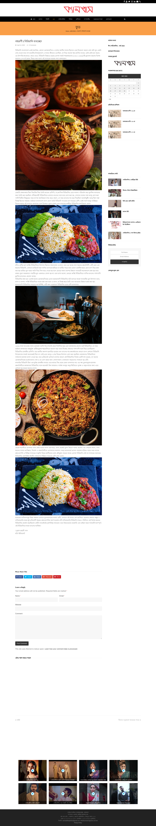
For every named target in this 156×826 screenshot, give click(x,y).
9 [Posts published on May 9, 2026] (110, 88)
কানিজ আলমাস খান (83, 814)
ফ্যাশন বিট (125, 211)
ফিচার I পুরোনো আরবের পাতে (129, 720)
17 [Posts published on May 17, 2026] (115, 91)
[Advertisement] (58, 551)
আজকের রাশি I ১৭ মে (129, 132)
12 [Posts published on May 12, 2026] (124, 88)
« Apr (110, 99)
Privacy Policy (78, 822)
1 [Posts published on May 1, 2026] (138, 83)
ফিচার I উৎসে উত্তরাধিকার (130, 190)
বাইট (17, 720)
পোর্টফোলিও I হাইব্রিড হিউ (130, 179)
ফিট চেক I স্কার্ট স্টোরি (128, 201)
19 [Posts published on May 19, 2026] (124, 91)
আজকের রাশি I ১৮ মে (129, 121)
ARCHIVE (73, 31)
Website (18, 605)
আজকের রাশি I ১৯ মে (129, 111)
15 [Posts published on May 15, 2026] (138, 88)
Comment (18, 613)
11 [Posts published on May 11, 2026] (119, 88)
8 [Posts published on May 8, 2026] (138, 85)
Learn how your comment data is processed (61, 649)
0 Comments (32, 45)
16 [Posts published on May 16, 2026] (110, 91)
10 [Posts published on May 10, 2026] (115, 88)
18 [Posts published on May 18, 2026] (119, 91)
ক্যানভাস (86, 812)
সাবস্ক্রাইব (124, 262)
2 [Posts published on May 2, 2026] (110, 85)
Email (62, 596)
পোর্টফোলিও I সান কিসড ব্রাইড (131, 233)
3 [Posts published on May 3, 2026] (115, 85)
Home (67, 31)
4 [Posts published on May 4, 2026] (119, 85)
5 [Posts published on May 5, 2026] (124, 85)
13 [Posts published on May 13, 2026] (129, 88)
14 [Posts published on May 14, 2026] (133, 88)
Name (18, 596)
